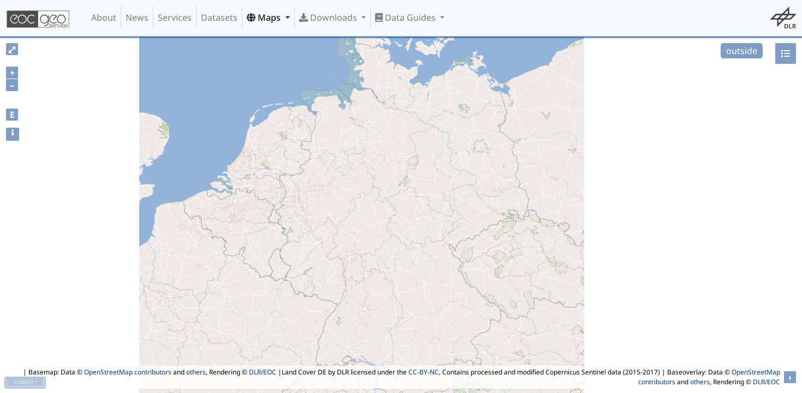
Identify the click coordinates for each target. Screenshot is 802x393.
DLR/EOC (262, 372)
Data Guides (406, 17)
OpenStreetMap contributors (127, 372)
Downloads (329, 17)
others (196, 372)
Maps (265, 17)
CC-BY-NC (423, 372)
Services (175, 17)
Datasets (219, 17)
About (103, 17)
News (137, 17)
